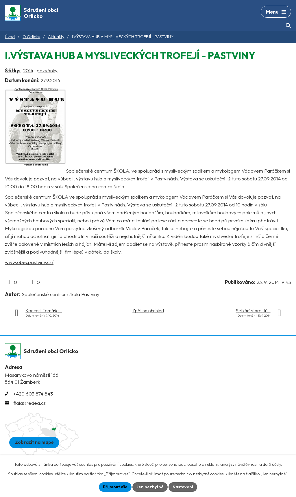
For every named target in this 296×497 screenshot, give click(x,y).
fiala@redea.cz (29, 403)
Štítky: (13, 70)
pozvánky (47, 70)
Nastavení (183, 486)
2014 (28, 70)
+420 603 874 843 (33, 394)
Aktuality (56, 36)
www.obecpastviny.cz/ (29, 262)
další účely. (272, 464)
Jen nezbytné (150, 486)
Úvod (10, 36)
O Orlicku (31, 36)
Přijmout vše (115, 486)
